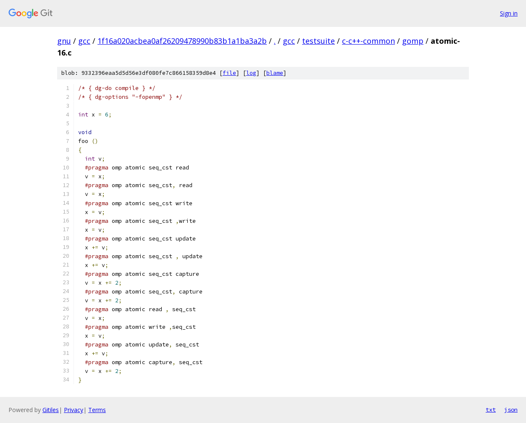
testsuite (318, 41)
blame (274, 73)
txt (491, 409)
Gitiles (50, 410)
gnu (64, 41)
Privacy (73, 410)
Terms (97, 410)
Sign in (509, 13)
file (229, 73)
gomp (412, 41)
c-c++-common (368, 41)
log (251, 73)
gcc (84, 41)
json (511, 409)
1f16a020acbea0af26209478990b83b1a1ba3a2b (182, 41)
